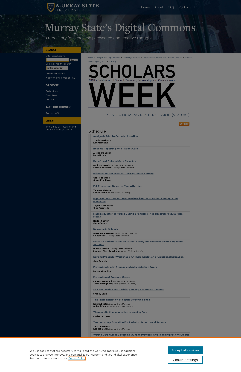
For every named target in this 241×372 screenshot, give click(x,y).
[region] (120, 354)
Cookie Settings (185, 360)
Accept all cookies (185, 350)
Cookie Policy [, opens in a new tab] (77, 358)
